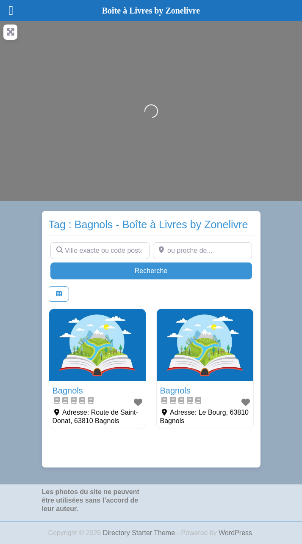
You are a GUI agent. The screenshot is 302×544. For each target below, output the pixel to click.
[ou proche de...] (202, 250)
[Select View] (59, 294)
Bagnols (68, 390)
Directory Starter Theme (140, 532)
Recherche (167, 269)
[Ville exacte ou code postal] (100, 250)
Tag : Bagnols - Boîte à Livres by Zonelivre (148, 224)
